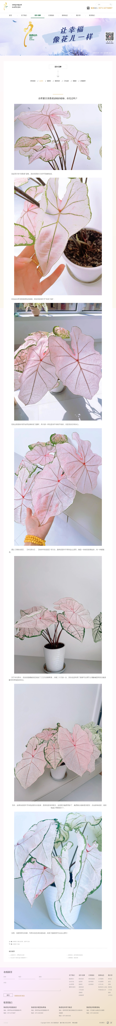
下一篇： (14, 944)
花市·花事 (106, 52)
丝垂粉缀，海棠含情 (73, 957)
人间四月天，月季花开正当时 (17, 955)
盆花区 (110, 52)
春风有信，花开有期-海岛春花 (75, 955)
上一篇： (19, 941)
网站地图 (74, 1022)
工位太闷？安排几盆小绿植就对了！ (19, 957)
